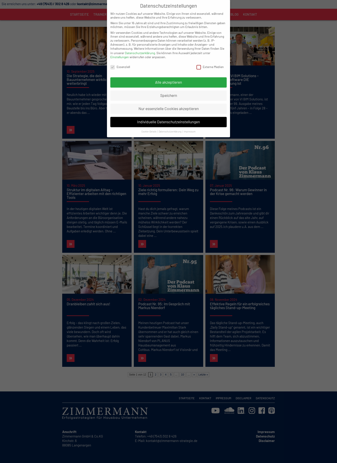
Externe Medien (210, 60)
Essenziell (120, 60)
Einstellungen (119, 50)
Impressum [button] (190, 124)
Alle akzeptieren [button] (168, 75)
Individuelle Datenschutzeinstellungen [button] (168, 115)
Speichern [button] (168, 88)
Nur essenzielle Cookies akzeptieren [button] (169, 101)
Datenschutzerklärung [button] (170, 124)
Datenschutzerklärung (140, 46)
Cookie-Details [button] (149, 124)
